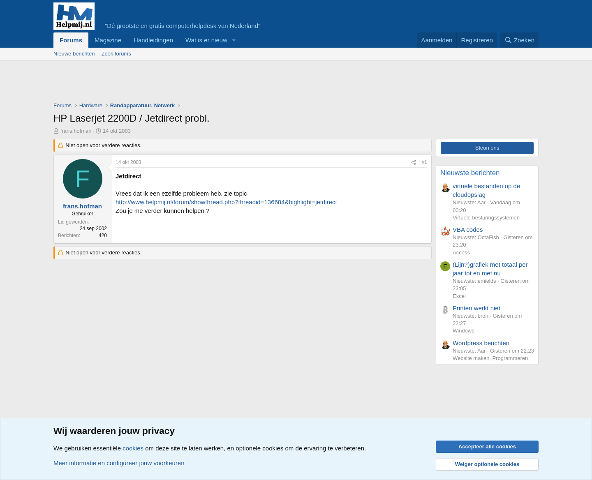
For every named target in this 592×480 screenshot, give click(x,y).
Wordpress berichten (481, 342)
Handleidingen (153, 40)
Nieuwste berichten (470, 173)
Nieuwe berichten (74, 54)
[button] (234, 40)
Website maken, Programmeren (490, 358)
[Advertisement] (203, 83)
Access (461, 252)
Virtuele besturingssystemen (486, 218)
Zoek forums (116, 54)
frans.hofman (76, 131)
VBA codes (468, 229)
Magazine (108, 40)
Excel (459, 296)
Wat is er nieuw (206, 40)
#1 (424, 162)
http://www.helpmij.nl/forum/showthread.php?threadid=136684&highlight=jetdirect (226, 201)
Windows (463, 331)
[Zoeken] (519, 40)
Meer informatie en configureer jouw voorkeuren (119, 462)
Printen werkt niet (476, 308)
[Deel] (413, 162)
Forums (71, 40)
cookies (133, 448)
